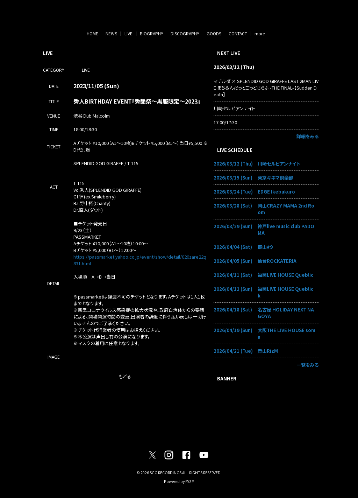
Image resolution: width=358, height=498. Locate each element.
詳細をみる (307, 136)
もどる (125, 376)
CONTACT (238, 33)
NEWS (111, 33)
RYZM (189, 481)
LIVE (128, 33)
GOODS (214, 33)
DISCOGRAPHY (185, 33)
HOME (92, 33)
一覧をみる (307, 365)
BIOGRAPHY (151, 33)
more (260, 33)
